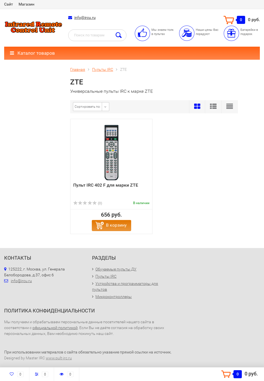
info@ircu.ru (85, 17)
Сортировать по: (88, 107)
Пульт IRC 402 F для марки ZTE (105, 185)
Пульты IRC (105, 276)
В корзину (116, 225)
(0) (87, 203)
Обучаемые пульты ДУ (115, 269)
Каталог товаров (32, 53)
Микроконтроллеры (113, 296)
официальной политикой (55, 327)
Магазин (26, 4)
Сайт (8, 4)
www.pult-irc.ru (59, 358)
